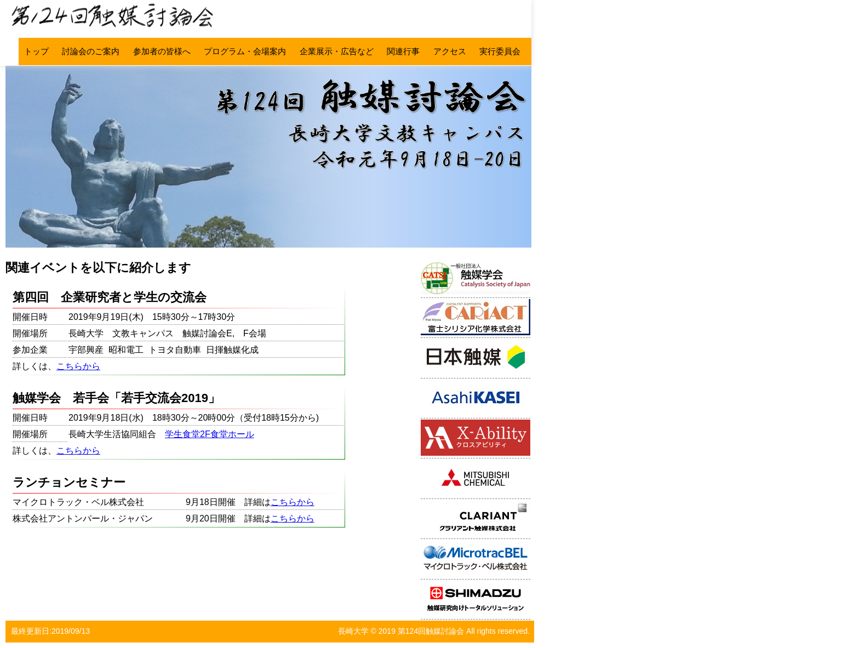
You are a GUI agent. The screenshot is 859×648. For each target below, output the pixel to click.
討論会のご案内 (90, 51)
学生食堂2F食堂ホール (209, 434)
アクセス (449, 51)
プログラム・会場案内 (245, 51)
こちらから (78, 366)
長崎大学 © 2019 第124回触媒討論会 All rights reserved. (434, 631)
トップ (36, 51)
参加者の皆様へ (162, 51)
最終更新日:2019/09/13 (50, 631)
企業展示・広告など (337, 51)
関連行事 (403, 51)
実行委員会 (499, 51)
